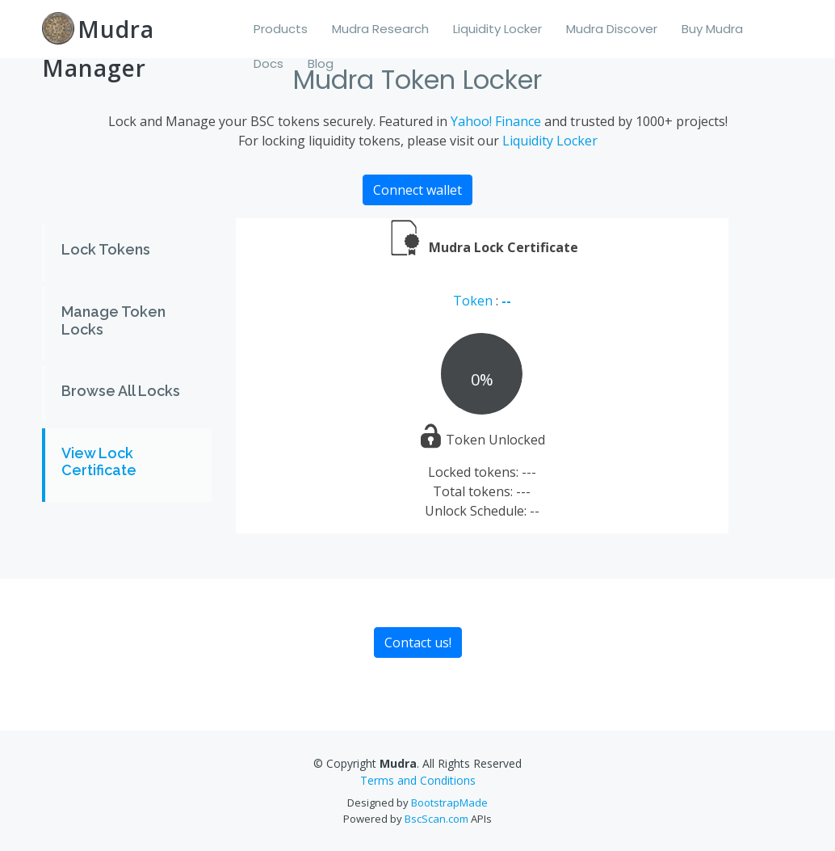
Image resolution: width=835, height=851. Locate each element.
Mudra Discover (611, 28)
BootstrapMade (449, 802)
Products (281, 28)
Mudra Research (380, 28)
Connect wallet (417, 190)
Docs (268, 63)
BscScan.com (436, 818)
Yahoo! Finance (496, 121)
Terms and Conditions (418, 780)
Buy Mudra (712, 28)
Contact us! (417, 642)
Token (474, 301)
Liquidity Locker (497, 28)
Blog (321, 63)
